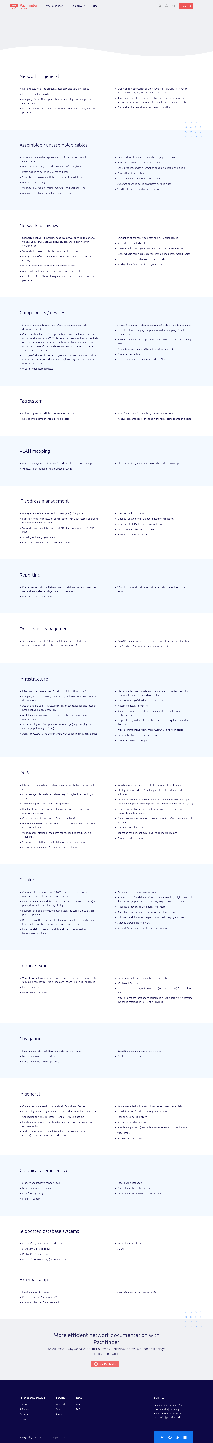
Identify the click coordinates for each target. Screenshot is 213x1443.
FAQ (78, 1409)
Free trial (186, 6)
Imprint (38, 1437)
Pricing (94, 5)
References (25, 1409)
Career (23, 1419)
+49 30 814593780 (172, 1413)
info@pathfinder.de (170, 1417)
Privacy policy (26, 1437)
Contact (60, 1414)
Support (60, 1409)
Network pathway (38, 225)
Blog (78, 1404)
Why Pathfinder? (54, 5)
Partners (24, 1414)
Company (76, 5)
